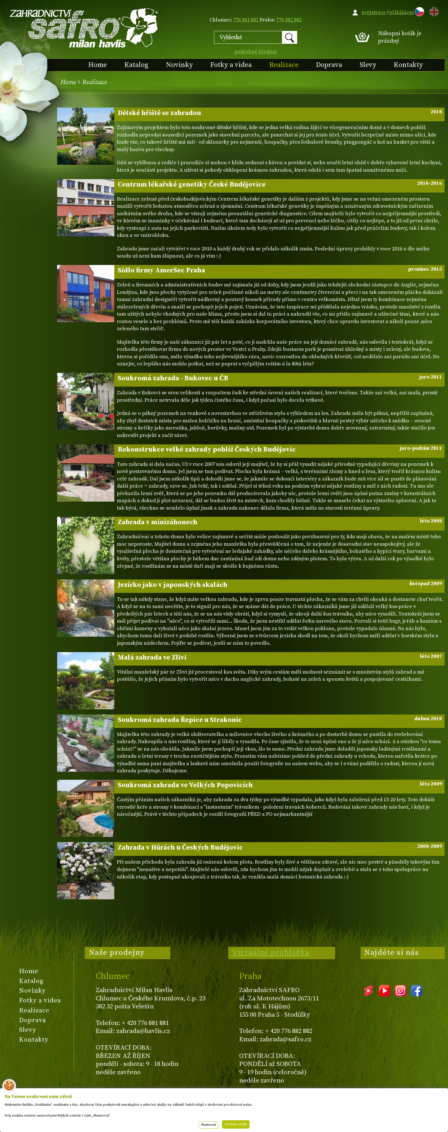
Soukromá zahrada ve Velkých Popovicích (280, 785)
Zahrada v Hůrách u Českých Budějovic (280, 847)
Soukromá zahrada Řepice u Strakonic (280, 720)
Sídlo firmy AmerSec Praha (280, 270)
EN (432, 10)
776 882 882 (289, 20)
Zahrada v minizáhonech (280, 522)
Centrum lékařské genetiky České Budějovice (280, 184)
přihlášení (401, 12)
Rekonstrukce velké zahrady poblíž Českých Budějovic (280, 449)
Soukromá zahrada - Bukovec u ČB (280, 378)
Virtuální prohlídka (271, 952)
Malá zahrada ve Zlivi (280, 657)
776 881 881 (246, 20)
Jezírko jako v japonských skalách (280, 585)
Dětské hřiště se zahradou (280, 113)
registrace (374, 12)
